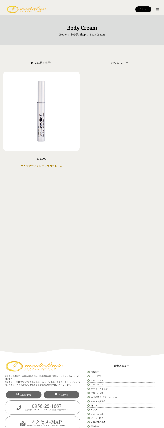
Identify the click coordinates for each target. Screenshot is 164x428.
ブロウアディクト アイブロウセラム (41, 166)
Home (63, 34)
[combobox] (120, 63)
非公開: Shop (78, 34)
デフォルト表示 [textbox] (118, 62)
